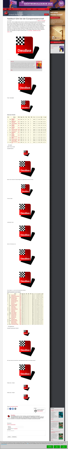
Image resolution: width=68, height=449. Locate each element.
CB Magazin (23, 9)
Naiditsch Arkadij (13, 119)
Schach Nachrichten (16, 14)
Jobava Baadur (14, 123)
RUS (19, 127)
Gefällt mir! (39, 20)
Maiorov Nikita (14, 140)
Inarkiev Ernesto (13, 135)
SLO (19, 130)
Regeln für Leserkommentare (11, 424)
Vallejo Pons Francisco (14, 122)
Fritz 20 (12, 61)
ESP (19, 121)
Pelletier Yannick (13, 125)
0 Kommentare (43, 20)
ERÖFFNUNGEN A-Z (16, 9)
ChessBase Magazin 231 (55, 421)
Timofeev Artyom (13, 127)
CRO (19, 129)
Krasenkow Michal (13, 133)
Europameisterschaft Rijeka (14, 406)
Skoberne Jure (14, 130)
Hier (27, 443)
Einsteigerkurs (41, 9)
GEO (19, 123)
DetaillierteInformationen (50, 446)
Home (10, 9)
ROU (19, 137)
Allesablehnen (57, 446)
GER (19, 119)
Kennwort (9, 427)
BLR (18, 140)
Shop (6, 9)
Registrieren (16, 428)
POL (19, 132)
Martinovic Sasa (14, 129)
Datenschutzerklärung (4, 444)
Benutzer (9, 426)
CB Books (29, 9)
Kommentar (9, 429)
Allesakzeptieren (63, 446)
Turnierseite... (30, 30)
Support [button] (35, 9)
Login (59, 9)
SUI (18, 125)
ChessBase (13, 415)
